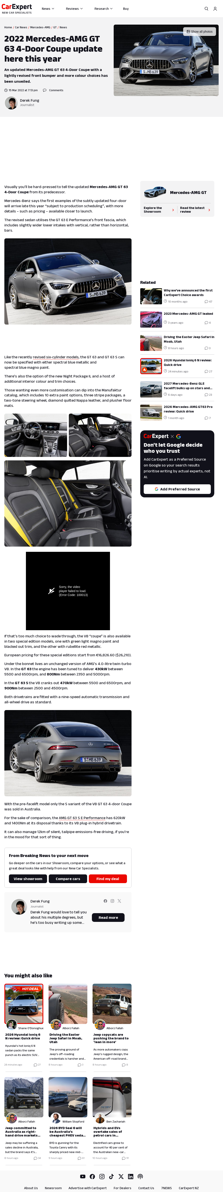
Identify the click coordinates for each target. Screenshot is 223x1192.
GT (55, 27)
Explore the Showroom (159, 209)
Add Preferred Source (177, 489)
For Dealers (122, 1188)
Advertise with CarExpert (88, 1188)
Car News (21, 27)
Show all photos (200, 31)
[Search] (206, 8)
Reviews (74, 8)
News (48, 8)
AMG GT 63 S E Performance (82, 818)
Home (8, 27)
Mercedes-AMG (40, 27)
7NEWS (166, 1188)
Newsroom (53, 1188)
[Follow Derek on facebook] (105, 904)
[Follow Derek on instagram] (112, 904)
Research (104, 8)
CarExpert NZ (189, 1188)
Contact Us (146, 1188)
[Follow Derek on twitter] (119, 904)
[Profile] (215, 8)
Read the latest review (195, 209)
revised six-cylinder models (56, 357)
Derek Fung (29, 100)
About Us (31, 1188)
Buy (126, 8)
